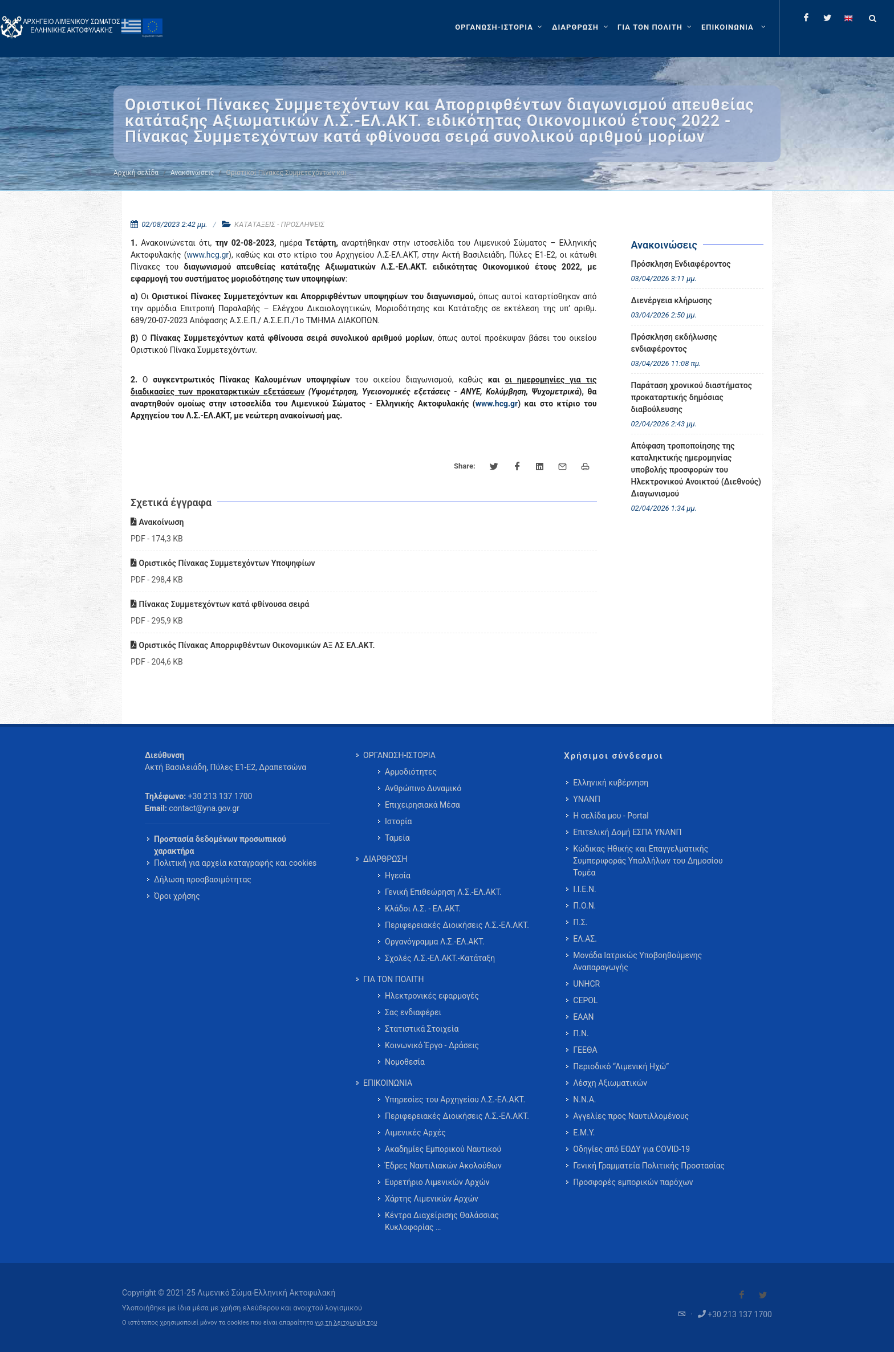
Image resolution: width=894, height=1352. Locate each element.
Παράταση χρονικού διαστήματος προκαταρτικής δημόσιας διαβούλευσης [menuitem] (692, 397)
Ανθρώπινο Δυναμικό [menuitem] (423, 788)
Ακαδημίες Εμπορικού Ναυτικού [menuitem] (443, 1149)
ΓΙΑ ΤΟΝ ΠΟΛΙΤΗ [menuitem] (393, 979)
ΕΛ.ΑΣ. (585, 938)
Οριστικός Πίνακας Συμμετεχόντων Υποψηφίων (223, 563)
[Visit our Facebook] (742, 1295)
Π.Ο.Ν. (584, 905)
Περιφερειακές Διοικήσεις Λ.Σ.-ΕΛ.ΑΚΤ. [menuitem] (457, 925)
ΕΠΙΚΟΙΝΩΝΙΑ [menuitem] (387, 1083)
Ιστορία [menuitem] (398, 821)
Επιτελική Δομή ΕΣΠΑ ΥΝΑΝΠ (627, 832)
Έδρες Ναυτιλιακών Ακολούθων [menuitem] (443, 1165)
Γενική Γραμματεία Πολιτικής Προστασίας (649, 1165)
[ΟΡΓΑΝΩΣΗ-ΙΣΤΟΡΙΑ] (500, 27)
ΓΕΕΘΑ (585, 1049)
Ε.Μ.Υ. (584, 1132)
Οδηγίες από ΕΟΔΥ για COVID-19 (631, 1149)
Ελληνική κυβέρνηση (610, 782)
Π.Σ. (580, 922)
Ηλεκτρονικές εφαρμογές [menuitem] (432, 995)
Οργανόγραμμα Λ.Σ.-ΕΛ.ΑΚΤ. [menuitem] (435, 941)
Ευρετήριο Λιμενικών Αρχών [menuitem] (437, 1182)
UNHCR (586, 983)
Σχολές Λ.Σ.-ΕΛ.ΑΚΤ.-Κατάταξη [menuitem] (440, 958)
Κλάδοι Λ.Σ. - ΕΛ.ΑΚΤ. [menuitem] (423, 908)
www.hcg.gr (207, 254)
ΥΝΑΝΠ (586, 799)
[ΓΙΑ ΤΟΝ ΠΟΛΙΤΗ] (656, 27)
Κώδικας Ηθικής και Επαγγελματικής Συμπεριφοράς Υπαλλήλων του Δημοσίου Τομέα (647, 860)
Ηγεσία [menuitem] (398, 875)
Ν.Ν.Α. (584, 1099)
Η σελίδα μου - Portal (610, 815)
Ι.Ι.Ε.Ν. (584, 889)
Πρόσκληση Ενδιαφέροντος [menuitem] (681, 263)
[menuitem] (734, 27)
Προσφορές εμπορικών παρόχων (633, 1182)
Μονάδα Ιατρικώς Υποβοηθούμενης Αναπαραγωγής (637, 961)
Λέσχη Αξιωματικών (610, 1083)
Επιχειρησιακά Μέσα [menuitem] (422, 804)
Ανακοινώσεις (192, 173)
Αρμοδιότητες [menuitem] (411, 771)
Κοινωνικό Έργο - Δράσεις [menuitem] (432, 1045)
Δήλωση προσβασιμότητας (202, 879)
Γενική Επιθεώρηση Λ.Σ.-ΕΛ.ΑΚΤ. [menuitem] (443, 892)
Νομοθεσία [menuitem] (405, 1061)
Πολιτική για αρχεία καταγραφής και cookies (235, 863)
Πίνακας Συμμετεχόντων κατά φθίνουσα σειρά (220, 604)
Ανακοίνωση (157, 522)
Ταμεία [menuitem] (397, 837)
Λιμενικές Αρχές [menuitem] (415, 1132)
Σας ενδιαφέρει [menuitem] (413, 1012)
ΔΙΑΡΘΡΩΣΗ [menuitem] (385, 859)
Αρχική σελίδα (136, 173)
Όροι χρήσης (177, 896)
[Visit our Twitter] (763, 1295)
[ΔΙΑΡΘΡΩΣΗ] (581, 27)
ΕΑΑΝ (583, 1016)
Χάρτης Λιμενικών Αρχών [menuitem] (431, 1198)
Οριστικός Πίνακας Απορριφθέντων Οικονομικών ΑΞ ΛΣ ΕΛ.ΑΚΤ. (253, 645)
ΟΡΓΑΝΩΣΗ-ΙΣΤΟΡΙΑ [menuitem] (399, 755)
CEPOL (585, 1000)
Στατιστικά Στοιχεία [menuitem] (421, 1028)
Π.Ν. (580, 1033)
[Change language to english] (848, 18)
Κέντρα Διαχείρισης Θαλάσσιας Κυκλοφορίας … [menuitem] (442, 1221)
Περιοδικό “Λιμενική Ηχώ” (621, 1066)
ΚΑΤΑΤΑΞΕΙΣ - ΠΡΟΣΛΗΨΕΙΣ (279, 224)
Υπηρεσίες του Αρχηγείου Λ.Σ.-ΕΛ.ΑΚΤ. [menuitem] (455, 1099)
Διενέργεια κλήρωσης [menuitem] (671, 300)
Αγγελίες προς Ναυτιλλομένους (631, 1116)
